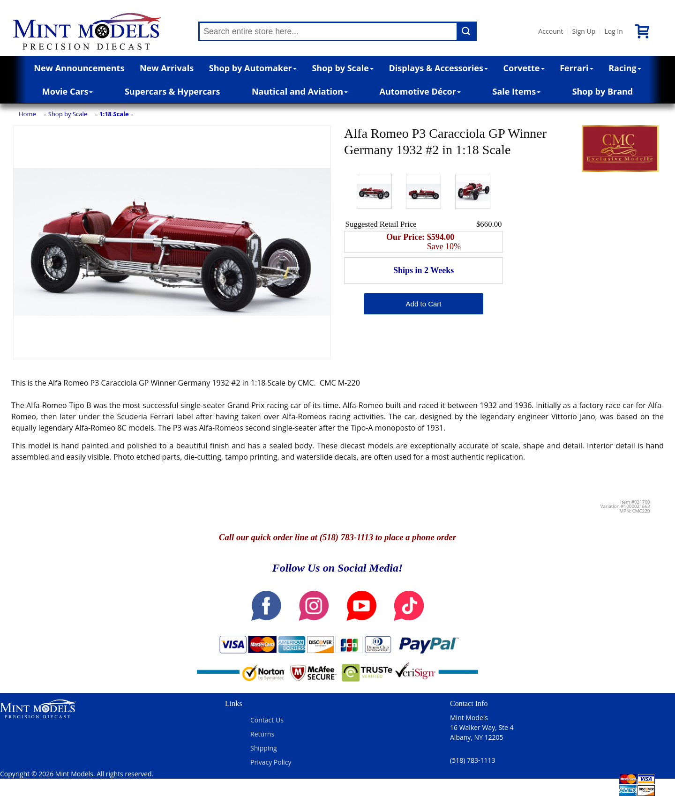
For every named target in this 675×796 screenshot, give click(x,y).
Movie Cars (67, 91)
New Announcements (79, 68)
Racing (624, 68)
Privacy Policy (270, 762)
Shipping (263, 748)
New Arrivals (167, 68)
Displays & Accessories (438, 68)
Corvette (524, 68)
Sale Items (516, 91)
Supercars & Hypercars (172, 91)
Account (550, 31)
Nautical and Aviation (300, 91)
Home (27, 114)
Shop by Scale (342, 68)
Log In (613, 31)
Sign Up (583, 31)
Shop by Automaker (253, 68)
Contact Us (267, 719)
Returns (262, 733)
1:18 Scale (114, 114)
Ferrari (576, 68)
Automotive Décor (420, 91)
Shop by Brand (602, 91)
